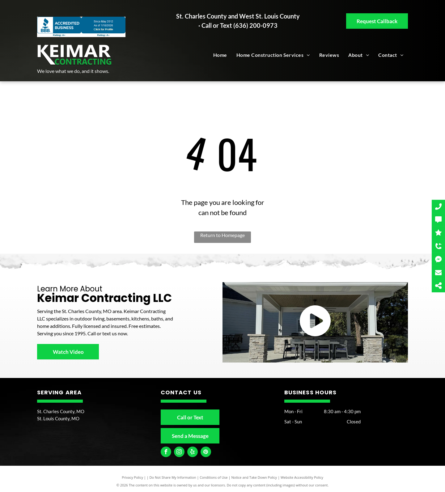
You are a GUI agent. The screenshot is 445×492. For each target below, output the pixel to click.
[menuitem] (220, 55)
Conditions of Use (214, 477)
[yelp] (192, 453)
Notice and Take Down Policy (254, 477)
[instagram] (179, 453)
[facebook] (166, 453)
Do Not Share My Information (173, 477)
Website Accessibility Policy (302, 477)
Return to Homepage (222, 235)
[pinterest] (206, 453)
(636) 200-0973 (255, 25)
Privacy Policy (132, 477)
